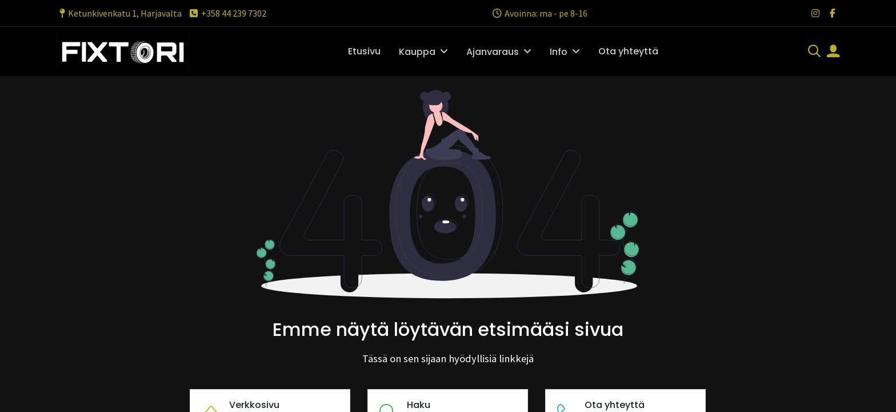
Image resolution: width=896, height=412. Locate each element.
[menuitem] (364, 51)
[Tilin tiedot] (833, 52)
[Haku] (814, 52)
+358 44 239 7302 (227, 13)
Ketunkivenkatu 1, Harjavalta (119, 13)
